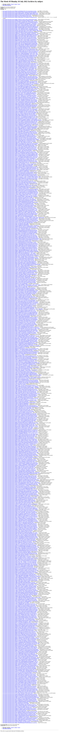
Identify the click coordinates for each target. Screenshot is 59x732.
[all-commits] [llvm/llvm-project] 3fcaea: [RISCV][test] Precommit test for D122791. (18, 215)
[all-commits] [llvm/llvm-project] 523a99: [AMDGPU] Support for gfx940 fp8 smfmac (18, 272)
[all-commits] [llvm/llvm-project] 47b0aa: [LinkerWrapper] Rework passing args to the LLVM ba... (21, 243)
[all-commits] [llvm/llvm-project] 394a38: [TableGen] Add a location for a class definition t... (20, 199)
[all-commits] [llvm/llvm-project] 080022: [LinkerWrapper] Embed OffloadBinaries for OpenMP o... (21, 34)
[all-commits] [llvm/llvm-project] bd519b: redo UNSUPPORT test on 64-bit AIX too (18, 567)
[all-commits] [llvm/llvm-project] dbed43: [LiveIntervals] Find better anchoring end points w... (20, 641)
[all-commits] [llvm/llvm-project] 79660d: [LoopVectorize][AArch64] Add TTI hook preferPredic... (21, 381)
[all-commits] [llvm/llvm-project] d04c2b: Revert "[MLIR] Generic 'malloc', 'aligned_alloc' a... (20, 614)
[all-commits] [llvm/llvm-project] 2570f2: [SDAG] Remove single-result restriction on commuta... (20, 126)
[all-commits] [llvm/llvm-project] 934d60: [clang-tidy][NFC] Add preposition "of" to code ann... (20, 451)
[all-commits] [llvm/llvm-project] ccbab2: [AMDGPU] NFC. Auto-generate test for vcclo (19, 603)
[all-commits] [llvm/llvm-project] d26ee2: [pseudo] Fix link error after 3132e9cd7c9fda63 (19, 619)
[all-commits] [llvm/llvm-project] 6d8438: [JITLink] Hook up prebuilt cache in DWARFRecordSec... (21, 348)
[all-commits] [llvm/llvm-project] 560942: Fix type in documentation (15, 283)
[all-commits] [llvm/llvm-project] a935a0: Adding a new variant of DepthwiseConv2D (18, 506)
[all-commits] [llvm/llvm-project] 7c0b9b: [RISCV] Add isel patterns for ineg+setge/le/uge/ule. (20, 389)
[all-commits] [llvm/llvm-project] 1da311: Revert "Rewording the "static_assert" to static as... (20, 96)
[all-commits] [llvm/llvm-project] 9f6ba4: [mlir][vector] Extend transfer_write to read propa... (20, 478)
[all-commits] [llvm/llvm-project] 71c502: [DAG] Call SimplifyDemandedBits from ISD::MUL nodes (21, 362)
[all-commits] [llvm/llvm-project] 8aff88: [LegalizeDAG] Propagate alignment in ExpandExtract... (20, 429)
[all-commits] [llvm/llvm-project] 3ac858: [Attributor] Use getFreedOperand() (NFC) (18, 203)
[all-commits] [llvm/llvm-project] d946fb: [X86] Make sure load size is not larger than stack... (20, 633)
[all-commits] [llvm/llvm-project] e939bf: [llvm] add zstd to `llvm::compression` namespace (19, 667)
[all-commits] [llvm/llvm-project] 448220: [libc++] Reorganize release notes (17, 228)
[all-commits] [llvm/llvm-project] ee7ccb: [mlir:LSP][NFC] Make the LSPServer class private (20, 682)
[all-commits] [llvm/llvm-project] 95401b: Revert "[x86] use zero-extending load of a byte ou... (20, 460)
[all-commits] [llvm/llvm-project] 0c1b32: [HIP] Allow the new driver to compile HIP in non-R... (20, 48)
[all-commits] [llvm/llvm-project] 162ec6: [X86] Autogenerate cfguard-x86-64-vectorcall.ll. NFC (20, 74)
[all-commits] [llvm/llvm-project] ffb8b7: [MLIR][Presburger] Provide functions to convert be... (20, 722)
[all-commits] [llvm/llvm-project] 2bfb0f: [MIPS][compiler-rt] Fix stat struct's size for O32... (19, 151)
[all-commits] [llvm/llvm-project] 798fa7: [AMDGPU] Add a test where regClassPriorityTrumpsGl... (21, 382)
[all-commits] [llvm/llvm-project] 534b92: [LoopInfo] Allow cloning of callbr (17, 275)
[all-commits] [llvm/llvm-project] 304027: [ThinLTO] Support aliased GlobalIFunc (18, 165)
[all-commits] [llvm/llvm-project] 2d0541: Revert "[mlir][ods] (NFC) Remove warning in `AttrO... (20, 153)
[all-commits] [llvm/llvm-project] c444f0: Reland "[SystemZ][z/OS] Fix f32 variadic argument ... (20, 583)
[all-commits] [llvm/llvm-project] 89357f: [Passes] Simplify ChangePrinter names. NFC (19, 424)
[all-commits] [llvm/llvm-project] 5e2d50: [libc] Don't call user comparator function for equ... (20, 306)
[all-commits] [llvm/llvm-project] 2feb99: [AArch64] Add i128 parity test (16, 162)
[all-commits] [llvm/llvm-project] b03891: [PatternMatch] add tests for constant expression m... (20, 524)
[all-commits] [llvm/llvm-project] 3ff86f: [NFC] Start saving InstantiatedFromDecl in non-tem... (20, 216)
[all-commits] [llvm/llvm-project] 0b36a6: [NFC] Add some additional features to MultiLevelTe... (20, 43)
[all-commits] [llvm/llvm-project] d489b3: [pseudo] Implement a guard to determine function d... (20, 624)
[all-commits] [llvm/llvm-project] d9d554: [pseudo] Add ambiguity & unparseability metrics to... (20, 635)
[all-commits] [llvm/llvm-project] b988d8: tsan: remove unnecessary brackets (17, 551)
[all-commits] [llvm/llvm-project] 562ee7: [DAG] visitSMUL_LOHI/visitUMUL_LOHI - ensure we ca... (22, 284)
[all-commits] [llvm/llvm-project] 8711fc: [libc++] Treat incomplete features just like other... (19, 420)
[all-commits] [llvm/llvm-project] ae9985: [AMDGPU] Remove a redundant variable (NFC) (19, 518)
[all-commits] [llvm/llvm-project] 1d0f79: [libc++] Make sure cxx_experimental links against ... (20, 95)
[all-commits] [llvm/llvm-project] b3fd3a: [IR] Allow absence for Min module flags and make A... (20, 533)
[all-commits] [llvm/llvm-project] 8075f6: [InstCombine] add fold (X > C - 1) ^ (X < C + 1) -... (20, 399)
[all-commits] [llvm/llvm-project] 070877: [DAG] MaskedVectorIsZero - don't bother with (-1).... (20, 28)
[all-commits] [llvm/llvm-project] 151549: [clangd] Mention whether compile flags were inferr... (20, 70)
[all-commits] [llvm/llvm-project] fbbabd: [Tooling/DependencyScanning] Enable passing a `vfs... (20, 715)
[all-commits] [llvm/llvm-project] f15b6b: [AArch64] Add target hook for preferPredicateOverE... (20, 688)
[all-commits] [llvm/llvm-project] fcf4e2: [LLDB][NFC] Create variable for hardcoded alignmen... (20, 717)
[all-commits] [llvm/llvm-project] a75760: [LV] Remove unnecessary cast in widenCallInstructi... (20, 504)
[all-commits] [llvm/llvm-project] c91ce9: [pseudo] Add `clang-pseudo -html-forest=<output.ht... (20, 594)
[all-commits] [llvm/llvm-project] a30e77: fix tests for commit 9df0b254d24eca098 (18, 488)
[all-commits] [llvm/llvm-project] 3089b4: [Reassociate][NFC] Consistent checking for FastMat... (20, 166)
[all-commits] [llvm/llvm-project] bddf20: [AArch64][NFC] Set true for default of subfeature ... (20, 569)
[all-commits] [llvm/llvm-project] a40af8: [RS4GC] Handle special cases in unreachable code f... (20, 492)
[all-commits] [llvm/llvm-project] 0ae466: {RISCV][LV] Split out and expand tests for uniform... (20, 42)
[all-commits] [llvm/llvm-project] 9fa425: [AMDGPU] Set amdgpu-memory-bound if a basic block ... (21, 479)
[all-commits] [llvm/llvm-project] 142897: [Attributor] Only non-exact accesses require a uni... (20, 68)
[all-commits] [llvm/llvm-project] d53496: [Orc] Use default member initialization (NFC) (19, 625)
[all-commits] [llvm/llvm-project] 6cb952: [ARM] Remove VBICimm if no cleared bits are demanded (21, 345)
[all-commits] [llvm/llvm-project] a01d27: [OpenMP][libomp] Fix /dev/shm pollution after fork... (20, 483)
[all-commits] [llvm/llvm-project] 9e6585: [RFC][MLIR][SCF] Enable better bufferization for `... (20, 477)
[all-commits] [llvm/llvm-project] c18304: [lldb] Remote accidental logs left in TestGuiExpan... (20, 577)
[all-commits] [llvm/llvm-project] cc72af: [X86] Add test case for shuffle (16, 602)
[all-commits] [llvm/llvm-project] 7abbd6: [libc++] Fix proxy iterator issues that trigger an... (19, 385)
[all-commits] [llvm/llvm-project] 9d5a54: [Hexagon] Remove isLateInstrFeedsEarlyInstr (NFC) (20, 473)
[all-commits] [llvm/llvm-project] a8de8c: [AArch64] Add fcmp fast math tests (17, 505)
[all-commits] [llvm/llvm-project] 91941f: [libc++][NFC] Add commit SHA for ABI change (19, 447)
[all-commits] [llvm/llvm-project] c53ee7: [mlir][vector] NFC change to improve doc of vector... (20, 585)
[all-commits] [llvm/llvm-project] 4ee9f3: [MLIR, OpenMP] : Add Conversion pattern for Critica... (21, 257)
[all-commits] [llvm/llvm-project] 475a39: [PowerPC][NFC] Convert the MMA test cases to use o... (21, 239)
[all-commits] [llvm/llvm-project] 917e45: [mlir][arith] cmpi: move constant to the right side (19, 446)
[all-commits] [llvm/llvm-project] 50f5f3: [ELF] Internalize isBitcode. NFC (16, 266)
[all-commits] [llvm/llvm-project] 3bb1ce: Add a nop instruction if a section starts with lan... (19, 207)
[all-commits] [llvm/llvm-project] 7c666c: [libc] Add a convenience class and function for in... (20, 391)
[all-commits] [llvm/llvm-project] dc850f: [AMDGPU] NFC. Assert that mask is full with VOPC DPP (21, 643)
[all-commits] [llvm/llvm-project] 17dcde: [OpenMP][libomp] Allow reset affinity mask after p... (20, 76)
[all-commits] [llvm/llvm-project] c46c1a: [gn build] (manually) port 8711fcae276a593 (18, 584)
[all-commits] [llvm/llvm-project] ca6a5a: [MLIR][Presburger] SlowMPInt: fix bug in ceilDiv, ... (20, 599)
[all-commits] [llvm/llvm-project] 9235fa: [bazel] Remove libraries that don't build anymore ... (20, 449)
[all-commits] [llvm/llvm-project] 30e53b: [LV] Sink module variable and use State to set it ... (20, 169)
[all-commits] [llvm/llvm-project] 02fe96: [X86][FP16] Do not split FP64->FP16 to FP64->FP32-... (21, 14)
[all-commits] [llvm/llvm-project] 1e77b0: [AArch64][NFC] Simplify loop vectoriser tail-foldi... (20, 101)
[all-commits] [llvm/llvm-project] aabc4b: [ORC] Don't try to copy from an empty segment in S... (20, 508)
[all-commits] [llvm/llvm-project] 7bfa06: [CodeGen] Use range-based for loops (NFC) (18, 388)
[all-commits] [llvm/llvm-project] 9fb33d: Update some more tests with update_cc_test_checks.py (20, 481)
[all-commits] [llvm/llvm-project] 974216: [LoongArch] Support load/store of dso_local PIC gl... (20, 462)
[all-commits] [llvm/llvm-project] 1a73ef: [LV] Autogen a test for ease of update (17, 85)
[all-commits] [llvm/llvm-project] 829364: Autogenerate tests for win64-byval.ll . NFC (18, 408)
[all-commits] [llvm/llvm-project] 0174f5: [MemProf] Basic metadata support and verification (20, 12)
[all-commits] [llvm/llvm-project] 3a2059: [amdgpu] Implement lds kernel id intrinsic (18, 201)
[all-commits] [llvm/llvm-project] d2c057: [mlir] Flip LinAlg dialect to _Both (17, 621)
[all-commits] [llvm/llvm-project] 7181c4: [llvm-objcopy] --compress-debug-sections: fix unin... (20, 361)
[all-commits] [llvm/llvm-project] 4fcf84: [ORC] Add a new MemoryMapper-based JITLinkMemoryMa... (22, 264)
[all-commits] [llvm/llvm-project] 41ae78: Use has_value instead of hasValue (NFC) (18, 222)
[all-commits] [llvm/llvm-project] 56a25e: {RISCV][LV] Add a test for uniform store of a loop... (20, 285)
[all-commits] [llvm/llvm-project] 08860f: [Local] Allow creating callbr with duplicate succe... (20, 36)
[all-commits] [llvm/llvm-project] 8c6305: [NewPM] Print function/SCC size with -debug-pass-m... (21, 433)
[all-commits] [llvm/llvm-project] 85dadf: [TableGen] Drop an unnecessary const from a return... (20, 416)
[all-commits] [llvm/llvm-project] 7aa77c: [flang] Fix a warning (14, 384)
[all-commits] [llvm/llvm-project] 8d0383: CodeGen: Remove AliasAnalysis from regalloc (19, 434)
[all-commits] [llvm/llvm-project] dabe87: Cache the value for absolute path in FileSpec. (19, 637)
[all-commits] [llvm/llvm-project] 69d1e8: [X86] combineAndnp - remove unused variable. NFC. (20, 339)
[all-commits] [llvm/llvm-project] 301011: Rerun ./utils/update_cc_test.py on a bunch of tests (19, 163)
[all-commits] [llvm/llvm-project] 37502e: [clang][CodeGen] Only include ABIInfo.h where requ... (21, 193)
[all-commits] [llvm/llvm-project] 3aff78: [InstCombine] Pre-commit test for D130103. (18, 204)
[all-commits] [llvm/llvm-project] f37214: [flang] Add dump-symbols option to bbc (18, 693)
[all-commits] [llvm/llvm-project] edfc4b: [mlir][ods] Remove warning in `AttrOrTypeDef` (19, 678)
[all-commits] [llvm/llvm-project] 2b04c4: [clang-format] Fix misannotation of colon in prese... (20, 147)
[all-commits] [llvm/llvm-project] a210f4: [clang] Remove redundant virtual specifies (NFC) (19, 486)
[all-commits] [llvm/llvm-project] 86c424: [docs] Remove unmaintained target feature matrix (19, 419)
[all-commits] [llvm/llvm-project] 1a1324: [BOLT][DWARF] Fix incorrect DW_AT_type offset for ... (21, 83)
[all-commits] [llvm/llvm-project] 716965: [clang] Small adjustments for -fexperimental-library (20, 359)
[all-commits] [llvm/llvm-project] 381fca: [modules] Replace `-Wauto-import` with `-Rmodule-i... (20, 196)
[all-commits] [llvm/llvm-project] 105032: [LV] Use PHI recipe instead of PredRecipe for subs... (20, 55)
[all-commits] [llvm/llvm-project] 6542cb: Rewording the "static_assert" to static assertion (19, 322)
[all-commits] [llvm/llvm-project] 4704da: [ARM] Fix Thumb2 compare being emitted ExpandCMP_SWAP (22, 238)
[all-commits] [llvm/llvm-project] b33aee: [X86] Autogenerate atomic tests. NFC (17, 531)
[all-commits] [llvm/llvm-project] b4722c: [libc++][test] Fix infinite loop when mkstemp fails (20, 534)
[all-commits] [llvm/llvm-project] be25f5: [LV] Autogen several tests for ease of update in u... (20, 571)
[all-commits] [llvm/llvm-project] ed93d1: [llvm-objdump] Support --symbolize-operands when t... (21, 676)
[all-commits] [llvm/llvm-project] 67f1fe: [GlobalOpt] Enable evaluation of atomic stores (19, 336)
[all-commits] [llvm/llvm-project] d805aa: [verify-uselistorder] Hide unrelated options (18, 630)
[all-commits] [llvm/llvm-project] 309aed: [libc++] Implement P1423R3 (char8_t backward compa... (21, 168)
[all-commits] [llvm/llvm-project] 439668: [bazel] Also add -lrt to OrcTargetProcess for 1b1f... (20, 226)
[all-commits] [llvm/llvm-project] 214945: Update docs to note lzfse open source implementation (20, 108)
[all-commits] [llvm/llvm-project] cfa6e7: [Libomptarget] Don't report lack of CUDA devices (19, 612)
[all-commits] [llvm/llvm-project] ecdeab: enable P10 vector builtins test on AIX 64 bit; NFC (19, 673)
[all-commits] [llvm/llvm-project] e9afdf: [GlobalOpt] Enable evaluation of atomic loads (19, 669)
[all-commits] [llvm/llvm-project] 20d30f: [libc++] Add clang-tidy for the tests (17, 107)
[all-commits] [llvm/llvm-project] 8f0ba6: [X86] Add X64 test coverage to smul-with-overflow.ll (20, 441)
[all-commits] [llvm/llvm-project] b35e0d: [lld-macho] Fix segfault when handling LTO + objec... (20, 532)
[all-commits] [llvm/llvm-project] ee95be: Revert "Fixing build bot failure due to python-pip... (20, 683)
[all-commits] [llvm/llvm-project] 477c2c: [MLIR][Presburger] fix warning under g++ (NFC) (20, 241)
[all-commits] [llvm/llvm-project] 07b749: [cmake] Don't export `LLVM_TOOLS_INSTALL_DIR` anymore (22, 30)
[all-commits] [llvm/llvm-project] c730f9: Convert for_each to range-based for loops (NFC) (19, 591)
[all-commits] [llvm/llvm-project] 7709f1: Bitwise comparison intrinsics (16, 379)
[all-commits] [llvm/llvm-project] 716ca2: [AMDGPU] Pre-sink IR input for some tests (18, 360)
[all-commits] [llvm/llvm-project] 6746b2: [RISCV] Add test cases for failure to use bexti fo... (20, 333)
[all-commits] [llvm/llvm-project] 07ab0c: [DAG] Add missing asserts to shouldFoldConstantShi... (20, 29)
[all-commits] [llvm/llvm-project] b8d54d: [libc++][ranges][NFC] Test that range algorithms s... (20, 547)
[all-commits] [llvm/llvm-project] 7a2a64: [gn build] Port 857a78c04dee (16, 383)
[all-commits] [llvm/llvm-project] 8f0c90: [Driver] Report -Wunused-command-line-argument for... (21, 442)
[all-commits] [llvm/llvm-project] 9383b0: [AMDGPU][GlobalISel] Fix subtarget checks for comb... (21, 452)
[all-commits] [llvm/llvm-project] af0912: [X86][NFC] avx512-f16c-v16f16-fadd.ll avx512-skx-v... (21, 521)
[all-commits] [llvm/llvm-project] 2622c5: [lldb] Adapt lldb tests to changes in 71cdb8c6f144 (19, 128)
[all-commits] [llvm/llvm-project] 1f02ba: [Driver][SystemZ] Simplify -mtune (17, 103)
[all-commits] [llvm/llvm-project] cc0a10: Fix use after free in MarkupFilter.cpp (17, 601)
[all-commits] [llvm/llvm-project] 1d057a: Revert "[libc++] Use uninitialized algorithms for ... (20, 93)
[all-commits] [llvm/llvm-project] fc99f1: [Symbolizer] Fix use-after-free (16, 716)
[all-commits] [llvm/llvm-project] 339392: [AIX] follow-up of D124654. (16, 179)
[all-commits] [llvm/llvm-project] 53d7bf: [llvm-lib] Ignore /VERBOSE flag (17, 277)
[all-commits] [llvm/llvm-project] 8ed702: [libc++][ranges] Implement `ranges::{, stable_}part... (20, 440)
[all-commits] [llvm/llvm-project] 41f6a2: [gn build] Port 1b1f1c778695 (16, 223)
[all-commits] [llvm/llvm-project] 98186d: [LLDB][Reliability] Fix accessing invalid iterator (19, 465)
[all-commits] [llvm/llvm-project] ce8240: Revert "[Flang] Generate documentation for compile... (20, 610)
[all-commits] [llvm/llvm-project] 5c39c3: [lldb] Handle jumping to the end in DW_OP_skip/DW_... (21, 301)
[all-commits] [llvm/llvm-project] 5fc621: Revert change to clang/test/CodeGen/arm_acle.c (19, 309)
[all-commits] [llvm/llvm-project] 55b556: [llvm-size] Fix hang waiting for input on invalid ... (20, 282)
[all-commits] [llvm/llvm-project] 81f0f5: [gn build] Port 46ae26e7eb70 (16, 404)
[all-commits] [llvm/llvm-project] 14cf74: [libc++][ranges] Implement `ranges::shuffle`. (19, 69)
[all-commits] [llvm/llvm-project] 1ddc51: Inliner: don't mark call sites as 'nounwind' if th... (19, 98)
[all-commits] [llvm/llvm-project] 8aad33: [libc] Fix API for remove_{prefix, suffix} (18, 427)
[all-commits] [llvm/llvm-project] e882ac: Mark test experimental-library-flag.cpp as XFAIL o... (20, 664)
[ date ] (19, 4)
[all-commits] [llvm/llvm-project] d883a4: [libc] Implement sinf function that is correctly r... (19, 632)
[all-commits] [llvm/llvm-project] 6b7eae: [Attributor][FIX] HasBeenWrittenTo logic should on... (20, 343)
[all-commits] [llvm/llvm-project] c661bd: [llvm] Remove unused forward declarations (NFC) (20, 587)
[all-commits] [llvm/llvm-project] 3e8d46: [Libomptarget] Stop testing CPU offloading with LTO (20, 213)
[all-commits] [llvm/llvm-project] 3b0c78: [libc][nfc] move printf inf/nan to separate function (20, 205)
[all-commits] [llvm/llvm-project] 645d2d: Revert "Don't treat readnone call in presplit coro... (20, 321)
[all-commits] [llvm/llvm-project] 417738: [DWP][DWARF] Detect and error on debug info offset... (21, 220)
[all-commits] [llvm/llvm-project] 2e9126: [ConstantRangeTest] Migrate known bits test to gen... (20, 157)
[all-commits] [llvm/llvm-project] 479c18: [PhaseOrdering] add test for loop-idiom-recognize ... (20, 242)
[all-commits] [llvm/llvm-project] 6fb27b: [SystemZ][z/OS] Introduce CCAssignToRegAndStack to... (21, 351)
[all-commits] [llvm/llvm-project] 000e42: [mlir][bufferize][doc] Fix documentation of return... (20, 11)
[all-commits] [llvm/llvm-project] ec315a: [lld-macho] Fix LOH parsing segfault (17, 672)
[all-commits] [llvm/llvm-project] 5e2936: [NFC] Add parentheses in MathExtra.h (17, 305)
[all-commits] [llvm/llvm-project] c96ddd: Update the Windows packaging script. (17, 596)
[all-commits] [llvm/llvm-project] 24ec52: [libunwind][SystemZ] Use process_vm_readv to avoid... (21, 124)
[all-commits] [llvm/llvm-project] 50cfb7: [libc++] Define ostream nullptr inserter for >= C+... (20, 265)
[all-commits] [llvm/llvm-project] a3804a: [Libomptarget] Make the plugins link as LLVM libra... (20, 490)
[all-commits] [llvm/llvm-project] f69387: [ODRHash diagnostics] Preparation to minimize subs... (20, 701)
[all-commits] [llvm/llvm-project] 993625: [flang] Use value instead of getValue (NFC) (18, 467)
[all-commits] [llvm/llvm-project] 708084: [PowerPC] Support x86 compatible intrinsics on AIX (20, 356)
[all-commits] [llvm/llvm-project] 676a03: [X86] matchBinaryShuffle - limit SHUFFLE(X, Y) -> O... (21, 335)
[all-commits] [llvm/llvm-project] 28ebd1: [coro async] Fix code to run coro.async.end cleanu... (20, 138)
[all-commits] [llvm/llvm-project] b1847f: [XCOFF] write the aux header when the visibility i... (20, 528)
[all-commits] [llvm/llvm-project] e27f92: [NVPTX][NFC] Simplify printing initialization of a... (20, 654)
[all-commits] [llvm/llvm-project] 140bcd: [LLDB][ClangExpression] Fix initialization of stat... (20, 67)
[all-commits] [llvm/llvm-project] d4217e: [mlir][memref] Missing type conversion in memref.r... (20, 623)
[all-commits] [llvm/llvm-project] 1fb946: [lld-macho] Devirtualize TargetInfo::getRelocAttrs (20, 106)
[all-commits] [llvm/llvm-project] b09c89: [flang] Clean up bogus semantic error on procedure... (20, 525)
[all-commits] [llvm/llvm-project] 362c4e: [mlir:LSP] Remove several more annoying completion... (21, 189)
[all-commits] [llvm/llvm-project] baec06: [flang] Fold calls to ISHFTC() (16, 554)
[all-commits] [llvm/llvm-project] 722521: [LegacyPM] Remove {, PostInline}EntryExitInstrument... (21, 366)
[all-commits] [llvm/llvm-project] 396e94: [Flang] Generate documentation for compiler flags (20, 200)
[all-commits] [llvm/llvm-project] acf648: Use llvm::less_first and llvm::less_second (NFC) (19, 513)
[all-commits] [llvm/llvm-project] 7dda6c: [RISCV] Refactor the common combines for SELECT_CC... (21, 393)
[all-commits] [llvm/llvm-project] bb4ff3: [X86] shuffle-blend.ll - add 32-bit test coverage (19, 555)
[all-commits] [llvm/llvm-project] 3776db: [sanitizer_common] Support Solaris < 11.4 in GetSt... (20, 194)
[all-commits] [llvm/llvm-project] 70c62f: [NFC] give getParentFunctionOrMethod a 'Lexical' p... (20, 358)
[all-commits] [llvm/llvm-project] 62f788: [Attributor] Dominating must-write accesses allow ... (20, 318)
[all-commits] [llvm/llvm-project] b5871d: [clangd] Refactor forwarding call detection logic (19, 538)
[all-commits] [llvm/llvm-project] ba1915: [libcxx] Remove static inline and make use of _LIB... (20, 553)
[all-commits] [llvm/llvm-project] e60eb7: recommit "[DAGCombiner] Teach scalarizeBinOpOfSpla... (21, 658)
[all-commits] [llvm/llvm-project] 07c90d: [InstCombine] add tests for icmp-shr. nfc (18, 31)
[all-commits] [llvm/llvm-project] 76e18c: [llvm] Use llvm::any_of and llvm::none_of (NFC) (19, 378)
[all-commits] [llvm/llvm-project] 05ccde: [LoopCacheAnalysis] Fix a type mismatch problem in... (20, 22)
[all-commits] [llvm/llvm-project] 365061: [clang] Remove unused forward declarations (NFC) (20, 190)
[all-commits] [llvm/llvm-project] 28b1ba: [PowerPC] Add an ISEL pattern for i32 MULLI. (19, 135)
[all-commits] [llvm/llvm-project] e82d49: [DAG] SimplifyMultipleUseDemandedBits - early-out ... (21, 661)
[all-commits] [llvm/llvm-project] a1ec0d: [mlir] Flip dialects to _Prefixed (16, 485)
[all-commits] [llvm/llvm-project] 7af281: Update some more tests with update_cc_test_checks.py (20, 386)
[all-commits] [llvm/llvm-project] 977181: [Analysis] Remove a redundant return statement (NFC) (20, 463)
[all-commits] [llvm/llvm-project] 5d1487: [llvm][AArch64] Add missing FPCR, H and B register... (21, 302)
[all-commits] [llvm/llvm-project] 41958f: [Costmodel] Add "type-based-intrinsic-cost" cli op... (20, 221)
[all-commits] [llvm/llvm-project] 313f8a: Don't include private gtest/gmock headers (18, 172)
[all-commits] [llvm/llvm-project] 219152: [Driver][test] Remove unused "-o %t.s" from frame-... (20, 109)
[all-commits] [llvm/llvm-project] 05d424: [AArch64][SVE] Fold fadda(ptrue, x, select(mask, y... (20, 23)
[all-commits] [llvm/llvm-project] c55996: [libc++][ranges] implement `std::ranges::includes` (20, 586)
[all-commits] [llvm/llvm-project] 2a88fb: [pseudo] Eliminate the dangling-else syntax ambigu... (20, 144)
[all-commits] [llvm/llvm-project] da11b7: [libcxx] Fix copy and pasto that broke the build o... (20, 636)
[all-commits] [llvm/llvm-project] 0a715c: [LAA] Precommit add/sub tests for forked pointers (20, 41)
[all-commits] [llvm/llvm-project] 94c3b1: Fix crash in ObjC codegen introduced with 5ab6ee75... (20, 457)
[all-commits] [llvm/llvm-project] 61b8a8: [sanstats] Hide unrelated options (16, 316)
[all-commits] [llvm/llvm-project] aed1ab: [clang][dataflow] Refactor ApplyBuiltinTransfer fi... (20, 519)
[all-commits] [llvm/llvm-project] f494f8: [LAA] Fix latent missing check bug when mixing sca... (20, 696)
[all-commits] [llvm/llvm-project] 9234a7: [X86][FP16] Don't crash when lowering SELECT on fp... (21, 448)
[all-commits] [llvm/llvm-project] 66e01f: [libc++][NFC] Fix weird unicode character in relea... (20, 329)
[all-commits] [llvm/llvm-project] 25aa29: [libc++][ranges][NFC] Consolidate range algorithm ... (20, 127)
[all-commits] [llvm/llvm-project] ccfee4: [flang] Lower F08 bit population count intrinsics (19, 605)
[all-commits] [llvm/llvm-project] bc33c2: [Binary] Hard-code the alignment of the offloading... (20, 559)
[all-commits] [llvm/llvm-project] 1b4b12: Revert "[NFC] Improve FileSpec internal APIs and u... (20, 89)
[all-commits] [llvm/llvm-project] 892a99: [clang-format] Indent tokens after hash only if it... (19, 423)
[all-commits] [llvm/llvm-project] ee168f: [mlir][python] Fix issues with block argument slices (20, 679)
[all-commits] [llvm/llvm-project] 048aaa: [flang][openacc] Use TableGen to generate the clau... (20, 17)
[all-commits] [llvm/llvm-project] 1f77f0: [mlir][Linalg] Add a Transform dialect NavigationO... (20, 105)
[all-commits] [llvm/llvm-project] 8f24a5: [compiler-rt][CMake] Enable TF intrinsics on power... (20, 443)
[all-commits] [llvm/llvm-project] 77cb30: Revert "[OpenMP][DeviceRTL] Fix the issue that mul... (21, 380)
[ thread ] (12, 4)
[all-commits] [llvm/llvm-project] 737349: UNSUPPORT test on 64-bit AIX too (17, 370)
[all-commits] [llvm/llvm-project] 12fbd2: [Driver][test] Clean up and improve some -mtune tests (20, 63)
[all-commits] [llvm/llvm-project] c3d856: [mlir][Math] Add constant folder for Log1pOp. (19, 582)
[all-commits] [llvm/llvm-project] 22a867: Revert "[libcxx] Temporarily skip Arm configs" (19, 113)
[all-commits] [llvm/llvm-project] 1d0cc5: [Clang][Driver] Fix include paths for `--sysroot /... (20, 94)
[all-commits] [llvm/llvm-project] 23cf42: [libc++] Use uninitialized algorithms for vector (19, 116)
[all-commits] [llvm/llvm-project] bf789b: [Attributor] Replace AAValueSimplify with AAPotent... (20, 572)
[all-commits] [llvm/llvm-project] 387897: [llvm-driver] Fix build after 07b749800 (18, 197)
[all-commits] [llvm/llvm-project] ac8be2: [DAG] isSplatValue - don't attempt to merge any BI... (20, 512)
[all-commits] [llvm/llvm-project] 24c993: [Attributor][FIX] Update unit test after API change (20, 123)
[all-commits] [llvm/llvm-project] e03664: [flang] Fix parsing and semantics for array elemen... (20, 648)
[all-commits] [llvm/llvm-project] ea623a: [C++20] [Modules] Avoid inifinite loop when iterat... (20, 671)
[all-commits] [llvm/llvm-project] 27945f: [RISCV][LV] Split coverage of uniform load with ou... (20, 132)
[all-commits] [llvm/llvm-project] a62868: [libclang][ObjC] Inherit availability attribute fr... (19, 499)
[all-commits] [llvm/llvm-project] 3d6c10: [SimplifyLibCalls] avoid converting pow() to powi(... (20, 210)
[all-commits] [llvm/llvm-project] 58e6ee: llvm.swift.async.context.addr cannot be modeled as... (20, 291)
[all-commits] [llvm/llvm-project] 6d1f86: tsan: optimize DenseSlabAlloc (16, 346)
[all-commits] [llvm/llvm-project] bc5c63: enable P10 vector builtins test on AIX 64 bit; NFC (20, 562)
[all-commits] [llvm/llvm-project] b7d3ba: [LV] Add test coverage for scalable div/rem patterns (20, 544)
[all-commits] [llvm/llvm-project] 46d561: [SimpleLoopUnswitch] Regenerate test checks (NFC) (20, 236)
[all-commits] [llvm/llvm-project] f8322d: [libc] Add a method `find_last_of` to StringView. (19, 706)
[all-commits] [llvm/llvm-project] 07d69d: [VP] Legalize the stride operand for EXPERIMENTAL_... (21, 32)
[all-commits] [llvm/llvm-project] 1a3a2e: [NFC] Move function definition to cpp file (18, 84)
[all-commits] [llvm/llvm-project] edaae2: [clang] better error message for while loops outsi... (20, 677)
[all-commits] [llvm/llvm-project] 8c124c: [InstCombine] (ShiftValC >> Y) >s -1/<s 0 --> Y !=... (20, 432)
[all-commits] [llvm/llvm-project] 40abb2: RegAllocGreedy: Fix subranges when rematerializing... (20, 218)
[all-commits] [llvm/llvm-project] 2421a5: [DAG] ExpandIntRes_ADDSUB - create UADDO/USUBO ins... (22, 119)
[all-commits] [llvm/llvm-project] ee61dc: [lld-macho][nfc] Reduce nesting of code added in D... (20, 680)
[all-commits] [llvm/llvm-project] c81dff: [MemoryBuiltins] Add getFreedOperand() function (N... (20, 592)
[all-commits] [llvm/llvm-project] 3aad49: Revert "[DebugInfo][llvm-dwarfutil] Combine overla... (20, 202)
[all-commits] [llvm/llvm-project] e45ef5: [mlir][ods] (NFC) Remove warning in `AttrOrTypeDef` (20, 655)
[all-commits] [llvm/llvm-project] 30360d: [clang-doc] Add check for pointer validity (18, 164)
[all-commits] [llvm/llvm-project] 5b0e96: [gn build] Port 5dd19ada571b (16, 298)
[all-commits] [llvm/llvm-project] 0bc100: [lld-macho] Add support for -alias (17, 47)
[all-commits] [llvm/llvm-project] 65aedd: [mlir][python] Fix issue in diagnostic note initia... (19, 323)
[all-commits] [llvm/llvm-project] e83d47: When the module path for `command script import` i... (20, 663)
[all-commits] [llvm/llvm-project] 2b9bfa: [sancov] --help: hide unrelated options (17, 150)
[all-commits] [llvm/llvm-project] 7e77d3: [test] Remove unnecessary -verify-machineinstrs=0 (20, 394)
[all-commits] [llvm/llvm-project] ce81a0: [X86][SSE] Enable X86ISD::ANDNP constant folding (20, 609)
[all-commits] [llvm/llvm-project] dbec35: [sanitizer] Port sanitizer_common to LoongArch (19, 640)
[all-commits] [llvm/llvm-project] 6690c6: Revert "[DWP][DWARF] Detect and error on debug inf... (21, 327)
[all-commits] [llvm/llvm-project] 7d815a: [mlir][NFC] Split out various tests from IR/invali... (20, 392)
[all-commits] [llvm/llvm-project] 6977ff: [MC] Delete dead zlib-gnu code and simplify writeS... (20, 337)
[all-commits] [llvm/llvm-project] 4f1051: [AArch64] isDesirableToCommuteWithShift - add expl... (21, 258)
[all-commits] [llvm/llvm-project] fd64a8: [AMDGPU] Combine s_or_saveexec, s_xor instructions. (21, 720)
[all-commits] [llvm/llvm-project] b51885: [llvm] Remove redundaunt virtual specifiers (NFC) (20, 535)
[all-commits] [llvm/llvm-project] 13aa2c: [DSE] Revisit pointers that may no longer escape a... (20, 66)
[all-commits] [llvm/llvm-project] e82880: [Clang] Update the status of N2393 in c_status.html (20, 660)
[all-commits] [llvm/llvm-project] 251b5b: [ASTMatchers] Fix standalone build (17, 125)
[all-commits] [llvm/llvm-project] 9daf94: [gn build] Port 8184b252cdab (16, 474)
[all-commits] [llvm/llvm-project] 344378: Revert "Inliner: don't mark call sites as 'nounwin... (20, 181)
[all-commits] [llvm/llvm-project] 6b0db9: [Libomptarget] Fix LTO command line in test (19, 342)
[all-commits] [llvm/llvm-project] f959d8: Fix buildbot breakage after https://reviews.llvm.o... (20, 709)
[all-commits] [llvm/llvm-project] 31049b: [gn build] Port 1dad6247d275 (16, 170)
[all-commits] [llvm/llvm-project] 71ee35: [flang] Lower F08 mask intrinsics (17, 365)
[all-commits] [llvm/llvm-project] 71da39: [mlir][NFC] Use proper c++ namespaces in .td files (20, 364)
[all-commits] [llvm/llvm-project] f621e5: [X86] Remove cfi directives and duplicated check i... (20, 700)
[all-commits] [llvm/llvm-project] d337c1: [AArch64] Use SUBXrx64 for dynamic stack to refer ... (21, 622)
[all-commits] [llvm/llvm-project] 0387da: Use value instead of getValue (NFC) (17, 15)
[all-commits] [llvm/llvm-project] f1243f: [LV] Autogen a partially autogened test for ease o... (20, 687)
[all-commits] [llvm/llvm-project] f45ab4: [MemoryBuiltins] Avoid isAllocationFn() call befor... (20, 694)
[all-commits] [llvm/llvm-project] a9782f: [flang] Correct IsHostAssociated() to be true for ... (19, 507)
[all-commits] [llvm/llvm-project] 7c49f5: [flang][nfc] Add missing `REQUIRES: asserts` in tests (20, 390)
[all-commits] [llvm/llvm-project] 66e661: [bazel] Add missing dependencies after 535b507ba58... (20, 330)
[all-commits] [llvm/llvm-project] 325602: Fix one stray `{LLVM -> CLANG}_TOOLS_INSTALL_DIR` (22, 176)
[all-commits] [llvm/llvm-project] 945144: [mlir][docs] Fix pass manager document (18, 456)
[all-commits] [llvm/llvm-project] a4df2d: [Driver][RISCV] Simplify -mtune (17, 495)
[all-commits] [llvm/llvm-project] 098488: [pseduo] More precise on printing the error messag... (20, 38)
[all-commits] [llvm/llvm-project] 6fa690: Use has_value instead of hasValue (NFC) (18, 350)
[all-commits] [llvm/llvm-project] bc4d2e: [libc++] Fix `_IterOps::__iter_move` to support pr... (20, 561)
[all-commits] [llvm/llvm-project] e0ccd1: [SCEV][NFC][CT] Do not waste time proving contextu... (21, 649)
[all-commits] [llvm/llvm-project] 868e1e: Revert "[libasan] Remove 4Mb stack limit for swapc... (20, 418)
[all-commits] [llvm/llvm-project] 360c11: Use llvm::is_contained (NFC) (16, 188)
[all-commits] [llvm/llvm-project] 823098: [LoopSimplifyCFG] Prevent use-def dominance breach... (21, 406)
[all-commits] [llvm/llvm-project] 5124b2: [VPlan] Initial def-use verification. (17, 269)
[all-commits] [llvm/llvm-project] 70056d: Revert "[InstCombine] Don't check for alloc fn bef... (20, 353)
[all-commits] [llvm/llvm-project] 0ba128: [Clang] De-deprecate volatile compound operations (20, 45)
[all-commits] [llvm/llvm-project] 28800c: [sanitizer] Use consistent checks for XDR (18, 134)
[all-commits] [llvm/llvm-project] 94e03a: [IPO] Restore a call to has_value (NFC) (18, 458)
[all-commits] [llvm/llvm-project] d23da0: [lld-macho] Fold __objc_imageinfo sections (18, 618)
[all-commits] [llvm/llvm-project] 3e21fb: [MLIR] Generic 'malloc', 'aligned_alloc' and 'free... (20, 212)
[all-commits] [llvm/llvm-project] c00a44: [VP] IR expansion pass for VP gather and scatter (19, 574)
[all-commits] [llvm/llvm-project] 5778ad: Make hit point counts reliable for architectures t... (19, 288)
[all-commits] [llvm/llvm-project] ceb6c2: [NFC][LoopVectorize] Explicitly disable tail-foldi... (20, 611)
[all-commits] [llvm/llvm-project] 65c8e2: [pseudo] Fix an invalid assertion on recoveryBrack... (20, 324)
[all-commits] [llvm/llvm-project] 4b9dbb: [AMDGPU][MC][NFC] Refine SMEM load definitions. (21, 251)
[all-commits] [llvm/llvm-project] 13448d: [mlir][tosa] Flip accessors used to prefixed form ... (20, 64)
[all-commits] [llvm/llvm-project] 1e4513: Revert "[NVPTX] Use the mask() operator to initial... (20, 100)
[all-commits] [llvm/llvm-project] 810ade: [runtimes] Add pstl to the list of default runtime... (19, 402)
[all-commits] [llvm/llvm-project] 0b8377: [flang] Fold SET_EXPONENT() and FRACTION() (20, 44)
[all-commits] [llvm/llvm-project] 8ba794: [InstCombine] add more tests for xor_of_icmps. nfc (20, 430)
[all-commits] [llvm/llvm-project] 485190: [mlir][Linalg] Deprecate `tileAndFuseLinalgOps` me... (20, 245)
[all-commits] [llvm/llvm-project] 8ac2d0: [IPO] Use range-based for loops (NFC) (18, 428)
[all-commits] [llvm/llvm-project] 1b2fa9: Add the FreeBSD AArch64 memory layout (18, 88)
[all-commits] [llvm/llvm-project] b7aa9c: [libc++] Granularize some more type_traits (18, 543)
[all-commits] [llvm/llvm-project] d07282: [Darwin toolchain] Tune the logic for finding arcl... (20, 615)
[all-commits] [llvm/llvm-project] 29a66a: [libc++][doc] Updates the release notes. (18, 142)
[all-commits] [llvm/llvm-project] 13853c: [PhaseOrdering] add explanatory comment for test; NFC (21, 65)
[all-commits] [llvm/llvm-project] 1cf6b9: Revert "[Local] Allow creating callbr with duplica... (20, 92)
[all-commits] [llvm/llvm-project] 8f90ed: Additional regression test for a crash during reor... (19, 444)
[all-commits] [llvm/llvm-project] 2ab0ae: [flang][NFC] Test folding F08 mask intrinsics (19, 145)
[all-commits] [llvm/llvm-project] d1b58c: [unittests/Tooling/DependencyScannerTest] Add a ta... (20, 617)
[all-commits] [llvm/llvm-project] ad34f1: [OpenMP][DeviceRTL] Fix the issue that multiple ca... (20, 514)
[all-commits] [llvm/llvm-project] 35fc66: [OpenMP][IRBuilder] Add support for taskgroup (19, 187)
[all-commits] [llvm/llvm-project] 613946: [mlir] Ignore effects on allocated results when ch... (20, 315)
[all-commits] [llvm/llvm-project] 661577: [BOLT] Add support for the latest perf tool (18, 326)
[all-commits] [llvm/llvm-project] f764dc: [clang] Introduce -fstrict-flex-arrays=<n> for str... (19, 704)
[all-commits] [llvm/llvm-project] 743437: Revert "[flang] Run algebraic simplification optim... (20, 372)
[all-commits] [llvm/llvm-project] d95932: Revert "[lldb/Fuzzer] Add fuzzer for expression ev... (20, 634)
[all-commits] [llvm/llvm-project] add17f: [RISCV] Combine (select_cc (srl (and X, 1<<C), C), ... (20, 517)
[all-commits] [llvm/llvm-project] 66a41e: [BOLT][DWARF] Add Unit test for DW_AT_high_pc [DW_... (22, 328)
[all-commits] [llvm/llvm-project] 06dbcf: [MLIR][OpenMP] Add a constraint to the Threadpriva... (20, 27)
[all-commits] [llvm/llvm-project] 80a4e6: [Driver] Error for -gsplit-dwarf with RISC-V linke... (20, 400)
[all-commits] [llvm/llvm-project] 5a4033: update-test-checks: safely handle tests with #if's (19, 293)
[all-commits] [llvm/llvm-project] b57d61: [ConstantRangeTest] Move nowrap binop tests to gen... (20, 537)
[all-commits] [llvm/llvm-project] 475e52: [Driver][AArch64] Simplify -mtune (17, 240)
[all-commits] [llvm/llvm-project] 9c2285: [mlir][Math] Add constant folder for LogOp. (19, 471)
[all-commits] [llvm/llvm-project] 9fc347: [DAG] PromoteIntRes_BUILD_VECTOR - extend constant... (22, 482)
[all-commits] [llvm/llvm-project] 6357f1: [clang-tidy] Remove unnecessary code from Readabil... (20, 319)
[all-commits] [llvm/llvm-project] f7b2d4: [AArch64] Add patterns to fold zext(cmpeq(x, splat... (20, 705)
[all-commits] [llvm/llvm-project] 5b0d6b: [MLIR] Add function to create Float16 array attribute (20, 297)
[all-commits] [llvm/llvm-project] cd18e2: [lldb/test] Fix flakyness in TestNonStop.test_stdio (19, 606)
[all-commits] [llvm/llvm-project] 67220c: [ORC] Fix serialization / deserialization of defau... (20, 332)
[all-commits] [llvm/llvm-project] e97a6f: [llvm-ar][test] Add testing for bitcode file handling (20, 668)
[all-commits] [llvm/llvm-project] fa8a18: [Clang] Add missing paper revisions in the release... (20, 714)
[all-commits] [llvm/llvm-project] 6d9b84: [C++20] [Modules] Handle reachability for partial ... (20, 349)
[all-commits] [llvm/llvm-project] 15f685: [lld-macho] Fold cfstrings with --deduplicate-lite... (20, 73)
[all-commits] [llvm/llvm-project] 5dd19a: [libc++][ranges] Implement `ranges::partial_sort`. (19, 304)
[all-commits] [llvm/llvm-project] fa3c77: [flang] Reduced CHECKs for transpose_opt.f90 (19, 713)
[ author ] (16, 4)
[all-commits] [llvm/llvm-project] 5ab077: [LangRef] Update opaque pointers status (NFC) (19, 296)
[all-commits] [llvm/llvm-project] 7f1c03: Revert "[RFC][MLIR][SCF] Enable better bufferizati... (20, 395)
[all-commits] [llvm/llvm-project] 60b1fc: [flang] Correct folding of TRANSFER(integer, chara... (20, 314)
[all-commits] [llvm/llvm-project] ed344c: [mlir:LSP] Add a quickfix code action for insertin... (20, 675)
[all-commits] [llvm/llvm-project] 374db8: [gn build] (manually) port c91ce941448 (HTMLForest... (21, 192)
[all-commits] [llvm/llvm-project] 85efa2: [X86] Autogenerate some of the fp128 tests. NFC (19, 417)
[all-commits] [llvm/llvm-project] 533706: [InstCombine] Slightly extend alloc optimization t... (20, 274)
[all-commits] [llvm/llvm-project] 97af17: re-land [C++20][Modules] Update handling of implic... (20, 464)
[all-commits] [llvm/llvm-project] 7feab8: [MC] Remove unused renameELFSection (18, 397)
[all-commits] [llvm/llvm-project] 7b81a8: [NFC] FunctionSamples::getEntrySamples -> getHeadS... (21, 387)
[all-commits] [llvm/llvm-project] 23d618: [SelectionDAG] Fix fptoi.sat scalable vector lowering (20, 117)
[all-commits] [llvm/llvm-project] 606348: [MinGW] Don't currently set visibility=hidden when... (20, 313)
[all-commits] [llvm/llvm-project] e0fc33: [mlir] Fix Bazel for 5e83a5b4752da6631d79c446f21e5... (21, 651)
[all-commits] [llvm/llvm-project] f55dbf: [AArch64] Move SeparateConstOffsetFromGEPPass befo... (21, 697)
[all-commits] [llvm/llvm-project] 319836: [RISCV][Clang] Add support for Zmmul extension (20, 174)
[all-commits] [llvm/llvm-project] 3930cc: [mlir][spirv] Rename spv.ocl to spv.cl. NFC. (18, 198)
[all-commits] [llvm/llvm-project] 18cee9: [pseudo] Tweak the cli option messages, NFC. (19, 79)
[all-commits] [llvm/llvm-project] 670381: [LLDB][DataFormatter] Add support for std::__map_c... (21, 331)
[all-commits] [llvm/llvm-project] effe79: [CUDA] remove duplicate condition (17, 684)
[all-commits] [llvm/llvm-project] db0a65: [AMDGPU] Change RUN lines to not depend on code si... (21, 638)
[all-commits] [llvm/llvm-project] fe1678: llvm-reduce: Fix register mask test (17, 721)
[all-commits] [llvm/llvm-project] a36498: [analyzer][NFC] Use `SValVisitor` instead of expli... (20, 489)
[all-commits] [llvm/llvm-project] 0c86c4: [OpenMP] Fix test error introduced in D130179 (19, 49)
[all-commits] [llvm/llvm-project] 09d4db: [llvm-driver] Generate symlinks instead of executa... (20, 40)
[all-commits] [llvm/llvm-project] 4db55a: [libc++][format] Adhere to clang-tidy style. (18, 256)
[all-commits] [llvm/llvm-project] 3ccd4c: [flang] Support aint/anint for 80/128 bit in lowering (20, 208)
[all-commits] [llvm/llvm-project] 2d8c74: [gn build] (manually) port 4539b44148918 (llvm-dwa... (20, 155)
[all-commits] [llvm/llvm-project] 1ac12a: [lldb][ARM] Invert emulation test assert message (19, 86)
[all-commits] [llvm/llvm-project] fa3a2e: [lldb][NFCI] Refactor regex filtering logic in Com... (20, 712)
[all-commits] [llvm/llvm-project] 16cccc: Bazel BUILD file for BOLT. (16, 75)
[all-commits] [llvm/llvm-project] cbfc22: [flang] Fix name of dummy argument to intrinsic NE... (20, 600)
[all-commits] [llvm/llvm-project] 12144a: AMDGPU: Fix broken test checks (17, 62)
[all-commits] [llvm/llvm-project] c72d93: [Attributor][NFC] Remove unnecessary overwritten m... (21, 590)
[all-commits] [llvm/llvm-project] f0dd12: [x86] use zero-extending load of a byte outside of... (20, 686)
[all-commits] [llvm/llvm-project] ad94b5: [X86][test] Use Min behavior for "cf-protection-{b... (20, 515)
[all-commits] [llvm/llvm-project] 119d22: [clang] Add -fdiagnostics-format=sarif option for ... (20, 61)
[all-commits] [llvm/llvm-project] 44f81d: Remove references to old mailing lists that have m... (20, 229)
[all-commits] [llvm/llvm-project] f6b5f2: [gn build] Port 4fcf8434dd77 (16, 702)
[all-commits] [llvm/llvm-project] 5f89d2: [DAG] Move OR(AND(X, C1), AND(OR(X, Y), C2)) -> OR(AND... (23, 308)
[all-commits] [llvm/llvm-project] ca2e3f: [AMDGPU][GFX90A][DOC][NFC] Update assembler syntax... (22, 597)
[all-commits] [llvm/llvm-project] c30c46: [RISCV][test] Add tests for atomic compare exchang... (20, 580)
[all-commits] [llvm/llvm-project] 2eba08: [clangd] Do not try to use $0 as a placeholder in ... (20, 158)
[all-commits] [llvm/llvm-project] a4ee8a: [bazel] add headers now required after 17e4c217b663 (20, 496)
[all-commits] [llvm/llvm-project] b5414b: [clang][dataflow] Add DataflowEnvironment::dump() (20, 536)
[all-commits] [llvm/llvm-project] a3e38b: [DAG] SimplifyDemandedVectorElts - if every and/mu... (21, 491)
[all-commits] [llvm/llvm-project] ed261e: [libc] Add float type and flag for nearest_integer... (19, 674)
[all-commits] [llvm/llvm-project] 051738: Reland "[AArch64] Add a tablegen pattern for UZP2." (20, 21)
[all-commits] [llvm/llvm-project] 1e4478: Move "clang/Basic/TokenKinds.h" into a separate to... (20, 99)
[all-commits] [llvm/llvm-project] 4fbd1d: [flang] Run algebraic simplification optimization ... (20, 263)
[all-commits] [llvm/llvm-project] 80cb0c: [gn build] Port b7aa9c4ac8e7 (16, 401)
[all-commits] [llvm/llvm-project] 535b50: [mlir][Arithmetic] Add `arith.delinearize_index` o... (20, 276)
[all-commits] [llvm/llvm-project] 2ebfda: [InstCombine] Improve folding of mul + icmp (19, 159)
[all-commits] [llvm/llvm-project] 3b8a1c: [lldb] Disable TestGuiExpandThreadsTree (18, 206)
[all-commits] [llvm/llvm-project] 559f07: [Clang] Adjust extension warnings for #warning (19, 281)
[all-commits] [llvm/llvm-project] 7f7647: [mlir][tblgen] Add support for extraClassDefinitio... (20, 396)
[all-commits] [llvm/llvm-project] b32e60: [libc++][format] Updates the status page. (18, 530)
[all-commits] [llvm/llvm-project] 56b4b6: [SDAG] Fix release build (15, 286)
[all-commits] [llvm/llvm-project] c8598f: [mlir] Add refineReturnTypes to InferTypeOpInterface (20, 593)
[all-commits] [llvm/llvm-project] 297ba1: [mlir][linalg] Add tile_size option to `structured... (19, 141)
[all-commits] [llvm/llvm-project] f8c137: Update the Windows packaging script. (17, 707)
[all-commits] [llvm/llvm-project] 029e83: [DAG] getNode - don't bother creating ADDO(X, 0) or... (21, 13)
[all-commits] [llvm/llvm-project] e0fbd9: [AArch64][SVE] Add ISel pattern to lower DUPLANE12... (21, 650)
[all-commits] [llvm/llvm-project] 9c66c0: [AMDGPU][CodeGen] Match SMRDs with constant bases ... (22, 472)
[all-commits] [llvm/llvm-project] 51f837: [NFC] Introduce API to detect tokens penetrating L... (20, 270)
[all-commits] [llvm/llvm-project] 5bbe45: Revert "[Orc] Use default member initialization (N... (20, 299)
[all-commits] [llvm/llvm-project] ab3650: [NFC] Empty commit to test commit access (18, 510)
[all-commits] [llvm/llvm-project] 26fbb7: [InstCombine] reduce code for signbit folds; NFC (19, 131)
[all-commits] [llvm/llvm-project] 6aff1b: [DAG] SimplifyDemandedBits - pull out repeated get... (20, 341)
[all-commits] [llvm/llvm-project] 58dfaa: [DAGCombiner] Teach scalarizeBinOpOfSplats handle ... (21, 290)
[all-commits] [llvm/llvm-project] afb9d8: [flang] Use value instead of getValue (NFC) (18, 522)
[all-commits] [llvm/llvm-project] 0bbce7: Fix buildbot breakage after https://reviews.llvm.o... (20, 46)
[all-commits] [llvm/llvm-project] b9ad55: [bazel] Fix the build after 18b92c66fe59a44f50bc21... (20, 552)
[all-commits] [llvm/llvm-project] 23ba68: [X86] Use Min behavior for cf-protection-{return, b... (20, 115)
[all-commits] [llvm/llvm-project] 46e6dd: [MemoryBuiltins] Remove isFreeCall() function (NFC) (20, 237)
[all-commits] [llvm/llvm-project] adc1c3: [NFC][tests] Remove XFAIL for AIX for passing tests (20, 516)
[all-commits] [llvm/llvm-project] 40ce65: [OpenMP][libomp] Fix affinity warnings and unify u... (20, 219)
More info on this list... (7, 5)
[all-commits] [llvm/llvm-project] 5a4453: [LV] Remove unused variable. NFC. (17, 294)
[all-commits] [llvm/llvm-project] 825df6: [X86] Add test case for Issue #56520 (17, 407)
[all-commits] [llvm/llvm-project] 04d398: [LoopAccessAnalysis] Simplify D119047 (18, 20)
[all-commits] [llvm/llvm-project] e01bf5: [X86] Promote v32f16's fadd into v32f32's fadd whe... (20, 647)
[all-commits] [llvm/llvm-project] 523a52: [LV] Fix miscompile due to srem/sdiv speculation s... (20, 271)
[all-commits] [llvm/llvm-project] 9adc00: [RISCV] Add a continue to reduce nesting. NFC (19, 468)
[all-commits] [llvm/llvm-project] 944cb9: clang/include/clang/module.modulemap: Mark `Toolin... (21, 455)
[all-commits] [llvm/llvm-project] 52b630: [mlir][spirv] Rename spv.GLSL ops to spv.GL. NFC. (20, 273)
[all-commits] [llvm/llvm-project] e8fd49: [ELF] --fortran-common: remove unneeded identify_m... (21, 665)
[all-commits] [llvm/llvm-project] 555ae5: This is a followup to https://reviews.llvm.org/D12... (20, 280)
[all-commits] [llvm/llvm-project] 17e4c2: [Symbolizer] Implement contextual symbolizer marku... (21, 77)
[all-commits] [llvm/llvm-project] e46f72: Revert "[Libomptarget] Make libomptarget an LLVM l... (21, 656)
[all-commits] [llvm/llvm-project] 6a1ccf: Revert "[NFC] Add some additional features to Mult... (20, 340)
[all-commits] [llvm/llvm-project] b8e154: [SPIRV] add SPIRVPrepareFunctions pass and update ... (21, 548)
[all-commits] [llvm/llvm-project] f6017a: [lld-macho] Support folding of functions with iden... (20, 699)
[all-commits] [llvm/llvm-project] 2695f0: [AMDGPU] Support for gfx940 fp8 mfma (18, 129)
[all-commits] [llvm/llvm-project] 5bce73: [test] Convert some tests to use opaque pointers (19, 300)
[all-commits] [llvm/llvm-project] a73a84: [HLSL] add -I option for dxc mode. (17, 503)
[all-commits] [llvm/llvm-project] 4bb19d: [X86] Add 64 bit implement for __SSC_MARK (19, 253)
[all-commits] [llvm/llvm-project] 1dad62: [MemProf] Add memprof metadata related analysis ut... (20, 97)
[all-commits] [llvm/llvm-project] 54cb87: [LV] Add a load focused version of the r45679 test (20, 278)
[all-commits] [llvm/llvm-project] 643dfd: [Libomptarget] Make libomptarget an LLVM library (20, 320)
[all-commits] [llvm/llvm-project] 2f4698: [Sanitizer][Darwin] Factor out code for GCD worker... (20, 161)
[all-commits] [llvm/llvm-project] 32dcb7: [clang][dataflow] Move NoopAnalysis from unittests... (20, 177)
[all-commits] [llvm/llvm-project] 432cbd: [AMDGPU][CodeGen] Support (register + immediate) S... (21, 225)
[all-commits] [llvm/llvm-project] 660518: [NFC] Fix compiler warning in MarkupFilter (19, 325)
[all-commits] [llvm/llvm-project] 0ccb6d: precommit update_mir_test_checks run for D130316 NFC (21, 50)
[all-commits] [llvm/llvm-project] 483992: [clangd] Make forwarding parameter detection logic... (20, 244)
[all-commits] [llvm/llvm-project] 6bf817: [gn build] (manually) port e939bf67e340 (18, 344)
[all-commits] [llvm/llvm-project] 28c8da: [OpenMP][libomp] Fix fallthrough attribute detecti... (20, 136)
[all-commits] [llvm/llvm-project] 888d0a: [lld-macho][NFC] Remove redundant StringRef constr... (21, 422)
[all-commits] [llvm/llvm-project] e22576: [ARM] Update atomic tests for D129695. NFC (19, 653)
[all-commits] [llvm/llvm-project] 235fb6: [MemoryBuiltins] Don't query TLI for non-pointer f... (20, 114)
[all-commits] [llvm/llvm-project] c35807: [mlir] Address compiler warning (16, 581)
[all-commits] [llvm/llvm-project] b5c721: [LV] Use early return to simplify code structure (19, 539)
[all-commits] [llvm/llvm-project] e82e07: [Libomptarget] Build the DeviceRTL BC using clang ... (20, 662)
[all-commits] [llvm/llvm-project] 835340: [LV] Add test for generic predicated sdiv (18, 410)
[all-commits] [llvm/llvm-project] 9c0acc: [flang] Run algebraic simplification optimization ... (20, 470)
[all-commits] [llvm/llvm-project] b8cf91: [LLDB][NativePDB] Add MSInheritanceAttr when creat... (21, 546)
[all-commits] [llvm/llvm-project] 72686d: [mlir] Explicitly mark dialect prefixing (17, 367)
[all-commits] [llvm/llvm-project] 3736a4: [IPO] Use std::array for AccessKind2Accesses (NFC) (20, 191)
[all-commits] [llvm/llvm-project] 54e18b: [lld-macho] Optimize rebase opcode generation (19, 279)
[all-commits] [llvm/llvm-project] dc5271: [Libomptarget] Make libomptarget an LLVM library (20, 642)
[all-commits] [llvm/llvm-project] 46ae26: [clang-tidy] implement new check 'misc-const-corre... (20, 235)
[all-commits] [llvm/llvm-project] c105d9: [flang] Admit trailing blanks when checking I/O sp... (20, 575)
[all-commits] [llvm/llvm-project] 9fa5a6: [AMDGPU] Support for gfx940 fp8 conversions (19, 480)
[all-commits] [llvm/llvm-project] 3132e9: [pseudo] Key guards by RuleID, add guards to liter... (20, 171)
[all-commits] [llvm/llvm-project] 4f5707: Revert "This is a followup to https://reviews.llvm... (20, 261)
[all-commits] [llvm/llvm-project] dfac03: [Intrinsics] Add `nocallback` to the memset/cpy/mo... (20, 646)
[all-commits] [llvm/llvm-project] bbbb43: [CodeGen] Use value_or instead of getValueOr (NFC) (20, 557)
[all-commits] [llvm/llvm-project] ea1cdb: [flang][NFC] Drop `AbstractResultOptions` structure (20, 670)
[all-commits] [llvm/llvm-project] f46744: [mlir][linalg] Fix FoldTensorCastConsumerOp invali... (20, 695)
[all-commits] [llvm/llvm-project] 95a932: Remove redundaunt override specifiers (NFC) (19, 461)
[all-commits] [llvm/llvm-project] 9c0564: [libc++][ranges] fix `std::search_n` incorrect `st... (19, 469)
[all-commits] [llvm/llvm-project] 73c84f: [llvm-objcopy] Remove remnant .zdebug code (19, 371)
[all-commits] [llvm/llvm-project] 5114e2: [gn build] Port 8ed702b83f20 (16, 268)
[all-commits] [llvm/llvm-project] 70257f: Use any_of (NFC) (14, 354)
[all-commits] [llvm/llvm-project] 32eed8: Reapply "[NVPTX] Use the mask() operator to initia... (20, 178)
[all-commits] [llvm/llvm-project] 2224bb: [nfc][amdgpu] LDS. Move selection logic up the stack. (20, 111)
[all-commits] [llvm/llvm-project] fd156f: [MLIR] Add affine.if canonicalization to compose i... (20, 718)
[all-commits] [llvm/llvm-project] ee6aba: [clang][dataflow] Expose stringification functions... (20, 681)
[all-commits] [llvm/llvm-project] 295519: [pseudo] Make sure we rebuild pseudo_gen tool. (19, 140)
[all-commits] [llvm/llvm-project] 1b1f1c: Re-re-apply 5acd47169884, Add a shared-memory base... (21, 87)
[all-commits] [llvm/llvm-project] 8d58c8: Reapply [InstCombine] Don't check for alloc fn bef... (20, 435)
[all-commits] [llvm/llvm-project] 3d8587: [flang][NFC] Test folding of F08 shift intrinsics (19, 211)
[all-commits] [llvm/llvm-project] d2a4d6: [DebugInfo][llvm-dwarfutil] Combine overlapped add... (21, 620)
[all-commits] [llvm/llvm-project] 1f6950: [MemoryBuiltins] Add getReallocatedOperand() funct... (20, 104)
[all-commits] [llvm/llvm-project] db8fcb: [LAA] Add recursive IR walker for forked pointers (20, 639)
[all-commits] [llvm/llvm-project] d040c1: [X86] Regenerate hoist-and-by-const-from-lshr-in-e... (20, 613)
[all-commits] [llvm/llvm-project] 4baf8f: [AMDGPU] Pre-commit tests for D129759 (18, 252)
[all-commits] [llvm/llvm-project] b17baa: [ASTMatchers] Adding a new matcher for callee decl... (20, 527)
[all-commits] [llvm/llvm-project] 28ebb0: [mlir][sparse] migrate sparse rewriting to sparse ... (20, 137)
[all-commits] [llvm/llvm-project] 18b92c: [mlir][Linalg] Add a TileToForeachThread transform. (20, 78)
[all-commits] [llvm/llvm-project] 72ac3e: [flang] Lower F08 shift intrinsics (16, 368)
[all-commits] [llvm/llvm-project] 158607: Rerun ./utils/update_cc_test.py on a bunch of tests (20, 71)
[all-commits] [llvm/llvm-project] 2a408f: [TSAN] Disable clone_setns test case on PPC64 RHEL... (21, 143)
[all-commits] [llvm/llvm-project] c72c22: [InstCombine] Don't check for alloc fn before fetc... (20, 589)
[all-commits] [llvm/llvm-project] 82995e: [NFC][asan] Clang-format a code (17, 409)
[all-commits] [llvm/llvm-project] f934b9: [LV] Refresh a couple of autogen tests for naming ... (20, 708)
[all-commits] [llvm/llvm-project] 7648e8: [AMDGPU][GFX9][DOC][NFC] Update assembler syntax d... (22, 377)
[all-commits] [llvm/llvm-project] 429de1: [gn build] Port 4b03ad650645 (16, 224)
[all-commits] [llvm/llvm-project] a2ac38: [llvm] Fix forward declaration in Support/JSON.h (19, 487)
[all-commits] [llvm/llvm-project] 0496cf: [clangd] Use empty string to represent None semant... (20, 19)
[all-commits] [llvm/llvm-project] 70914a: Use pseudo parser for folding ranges (17, 357)
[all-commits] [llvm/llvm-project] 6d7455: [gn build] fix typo (14, 347)
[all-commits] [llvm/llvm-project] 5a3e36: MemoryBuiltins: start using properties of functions (20, 292)
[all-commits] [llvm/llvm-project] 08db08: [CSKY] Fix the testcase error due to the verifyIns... (20, 37)
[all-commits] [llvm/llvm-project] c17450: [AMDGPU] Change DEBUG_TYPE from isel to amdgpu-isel (22, 576)
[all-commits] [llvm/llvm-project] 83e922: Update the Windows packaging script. (17, 412)
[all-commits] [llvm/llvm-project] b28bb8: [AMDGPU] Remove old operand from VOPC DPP (20, 529)
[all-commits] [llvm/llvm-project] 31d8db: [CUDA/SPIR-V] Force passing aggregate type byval (20, 175)
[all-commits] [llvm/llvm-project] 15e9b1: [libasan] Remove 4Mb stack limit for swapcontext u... (20, 72)
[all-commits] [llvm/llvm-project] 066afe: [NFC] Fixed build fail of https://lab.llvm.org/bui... (19, 25)
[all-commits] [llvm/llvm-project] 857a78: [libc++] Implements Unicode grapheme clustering (20, 414)
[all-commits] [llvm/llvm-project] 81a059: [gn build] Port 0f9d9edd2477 (16, 403)
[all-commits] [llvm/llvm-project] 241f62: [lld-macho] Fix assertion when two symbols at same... (20, 118)
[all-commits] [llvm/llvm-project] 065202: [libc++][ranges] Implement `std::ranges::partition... (20, 24)
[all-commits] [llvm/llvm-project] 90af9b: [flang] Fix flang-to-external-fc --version (18, 445)
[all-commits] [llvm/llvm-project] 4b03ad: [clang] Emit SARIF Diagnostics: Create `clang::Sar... (20, 250)
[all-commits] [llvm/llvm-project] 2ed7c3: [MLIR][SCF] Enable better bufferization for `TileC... (20, 160)
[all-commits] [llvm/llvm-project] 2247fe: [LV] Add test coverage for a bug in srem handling (19, 112)
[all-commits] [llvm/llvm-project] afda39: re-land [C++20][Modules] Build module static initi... (20, 523)
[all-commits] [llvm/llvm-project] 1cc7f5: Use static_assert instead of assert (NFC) (18, 91)
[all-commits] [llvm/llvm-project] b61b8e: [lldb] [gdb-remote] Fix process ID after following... (20, 540)
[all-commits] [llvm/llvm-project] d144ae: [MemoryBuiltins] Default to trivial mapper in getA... (20, 616)
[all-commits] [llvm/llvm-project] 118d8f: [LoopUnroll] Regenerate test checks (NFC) (18, 60)
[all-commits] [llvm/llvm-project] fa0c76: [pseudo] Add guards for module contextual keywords (20, 711)
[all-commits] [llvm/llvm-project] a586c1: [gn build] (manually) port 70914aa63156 (18, 498)
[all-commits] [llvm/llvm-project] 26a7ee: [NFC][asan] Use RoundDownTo (16, 130)
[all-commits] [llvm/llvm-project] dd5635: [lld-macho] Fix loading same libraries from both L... (20, 644)
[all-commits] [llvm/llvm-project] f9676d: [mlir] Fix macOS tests (14, 710)
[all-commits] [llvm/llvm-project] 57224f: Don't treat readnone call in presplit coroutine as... (19, 287)
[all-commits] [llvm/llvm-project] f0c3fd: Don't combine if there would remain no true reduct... (20, 685)
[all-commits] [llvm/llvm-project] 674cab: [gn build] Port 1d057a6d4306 (16, 334)
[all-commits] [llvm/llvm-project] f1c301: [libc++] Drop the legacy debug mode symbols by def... (20, 689)
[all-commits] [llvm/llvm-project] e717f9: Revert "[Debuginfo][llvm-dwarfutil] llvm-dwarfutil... (20, 659)
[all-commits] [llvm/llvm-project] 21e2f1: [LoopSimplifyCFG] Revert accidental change (19, 110)
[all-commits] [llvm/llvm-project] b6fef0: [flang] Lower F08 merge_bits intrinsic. (17, 541)
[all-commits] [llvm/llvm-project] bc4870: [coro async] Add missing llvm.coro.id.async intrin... (20, 560)
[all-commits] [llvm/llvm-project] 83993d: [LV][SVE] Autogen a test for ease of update (18, 411)
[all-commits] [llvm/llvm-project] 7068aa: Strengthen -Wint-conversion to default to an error (19, 355)
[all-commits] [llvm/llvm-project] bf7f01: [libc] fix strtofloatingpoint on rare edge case (18, 573)
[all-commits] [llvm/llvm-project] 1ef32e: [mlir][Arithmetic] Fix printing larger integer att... (19, 102)
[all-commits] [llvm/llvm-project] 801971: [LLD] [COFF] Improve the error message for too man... (21, 398)
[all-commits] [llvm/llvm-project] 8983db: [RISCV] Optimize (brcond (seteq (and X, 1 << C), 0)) (20, 426)
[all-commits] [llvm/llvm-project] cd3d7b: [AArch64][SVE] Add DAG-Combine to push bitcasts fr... (21, 607)
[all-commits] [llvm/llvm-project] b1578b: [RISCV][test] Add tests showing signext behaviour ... (20, 526)
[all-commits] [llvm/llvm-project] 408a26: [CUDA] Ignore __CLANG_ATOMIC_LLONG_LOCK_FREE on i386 (23, 217)
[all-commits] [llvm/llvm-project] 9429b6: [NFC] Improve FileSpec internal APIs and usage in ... (20, 454)
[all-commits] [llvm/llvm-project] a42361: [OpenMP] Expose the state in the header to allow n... (20, 493)
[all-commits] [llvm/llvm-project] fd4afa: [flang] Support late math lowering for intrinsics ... (19, 719)
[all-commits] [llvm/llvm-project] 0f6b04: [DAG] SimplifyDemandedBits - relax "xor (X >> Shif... (21, 53)
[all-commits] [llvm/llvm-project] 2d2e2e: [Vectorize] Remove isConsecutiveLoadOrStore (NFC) (20, 154)
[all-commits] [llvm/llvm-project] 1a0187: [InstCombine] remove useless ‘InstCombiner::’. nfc (20, 82)
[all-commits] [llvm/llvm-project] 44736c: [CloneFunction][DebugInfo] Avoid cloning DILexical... (21, 227)
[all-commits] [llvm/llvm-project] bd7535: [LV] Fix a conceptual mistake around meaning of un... (20, 568)
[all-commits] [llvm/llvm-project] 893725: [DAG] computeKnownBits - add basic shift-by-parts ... (20, 425)
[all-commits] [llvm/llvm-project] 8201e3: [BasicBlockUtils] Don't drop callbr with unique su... (20, 405)
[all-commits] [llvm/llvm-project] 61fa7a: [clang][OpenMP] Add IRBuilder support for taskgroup (20, 317)
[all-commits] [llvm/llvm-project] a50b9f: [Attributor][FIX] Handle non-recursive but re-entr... (20, 497)
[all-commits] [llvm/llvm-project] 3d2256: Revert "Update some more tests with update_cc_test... (20, 209)
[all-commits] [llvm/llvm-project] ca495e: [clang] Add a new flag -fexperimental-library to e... (20, 598)
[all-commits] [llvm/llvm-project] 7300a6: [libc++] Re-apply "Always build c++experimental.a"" (20, 369)
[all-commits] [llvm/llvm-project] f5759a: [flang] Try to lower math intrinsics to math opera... (20, 698)
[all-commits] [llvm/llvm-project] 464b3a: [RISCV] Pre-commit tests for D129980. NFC (19, 233)
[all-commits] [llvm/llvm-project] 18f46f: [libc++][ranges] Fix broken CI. (16, 80)
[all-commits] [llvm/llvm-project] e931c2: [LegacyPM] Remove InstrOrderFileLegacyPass (19, 666)
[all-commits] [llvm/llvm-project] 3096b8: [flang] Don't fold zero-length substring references (19, 167)
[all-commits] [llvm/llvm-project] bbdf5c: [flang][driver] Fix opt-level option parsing (18, 558)
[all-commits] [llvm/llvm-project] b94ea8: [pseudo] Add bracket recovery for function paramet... (20, 549)
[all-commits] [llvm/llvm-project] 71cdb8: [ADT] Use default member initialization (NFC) (19, 363)
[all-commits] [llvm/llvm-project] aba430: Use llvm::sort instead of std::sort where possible (19, 511)
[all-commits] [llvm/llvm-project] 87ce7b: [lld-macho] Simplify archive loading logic (18, 421)
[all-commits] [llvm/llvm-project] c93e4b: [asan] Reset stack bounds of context (17, 595)
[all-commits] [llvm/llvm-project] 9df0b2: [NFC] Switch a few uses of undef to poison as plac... (20, 475)
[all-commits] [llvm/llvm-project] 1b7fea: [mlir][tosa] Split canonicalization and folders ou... (19, 90)
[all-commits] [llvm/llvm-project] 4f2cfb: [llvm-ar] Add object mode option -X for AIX (18, 260)
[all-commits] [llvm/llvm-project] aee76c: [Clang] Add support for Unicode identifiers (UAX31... (20, 520)
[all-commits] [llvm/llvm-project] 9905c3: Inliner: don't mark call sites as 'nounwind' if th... (19, 466)
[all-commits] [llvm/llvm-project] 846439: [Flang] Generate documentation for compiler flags (20, 413)
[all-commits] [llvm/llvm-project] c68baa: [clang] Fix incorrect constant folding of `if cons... (19, 588)
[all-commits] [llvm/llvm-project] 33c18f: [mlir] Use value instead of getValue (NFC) (18, 180)
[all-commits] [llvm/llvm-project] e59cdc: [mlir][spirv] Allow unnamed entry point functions (19, 657)
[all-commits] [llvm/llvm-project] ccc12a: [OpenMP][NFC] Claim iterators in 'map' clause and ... (20, 604)
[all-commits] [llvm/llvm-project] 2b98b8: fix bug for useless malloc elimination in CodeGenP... (20, 149)
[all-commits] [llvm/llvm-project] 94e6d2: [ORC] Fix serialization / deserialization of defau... (20, 459)
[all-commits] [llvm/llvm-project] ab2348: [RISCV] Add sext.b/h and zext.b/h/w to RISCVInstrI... (20, 509)
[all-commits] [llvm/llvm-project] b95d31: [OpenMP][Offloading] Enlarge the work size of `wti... (20, 550)
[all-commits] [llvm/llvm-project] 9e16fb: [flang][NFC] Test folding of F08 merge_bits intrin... (20, 476)
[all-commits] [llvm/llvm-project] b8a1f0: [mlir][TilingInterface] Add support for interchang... (20, 545)
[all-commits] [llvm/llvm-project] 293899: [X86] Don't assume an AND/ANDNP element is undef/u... (21, 139)
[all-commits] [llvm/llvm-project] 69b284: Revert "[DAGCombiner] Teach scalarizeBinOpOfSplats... (21, 338)
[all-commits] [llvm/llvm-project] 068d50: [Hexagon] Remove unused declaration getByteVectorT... (21, 26)
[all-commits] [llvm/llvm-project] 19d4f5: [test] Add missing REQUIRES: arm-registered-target (20, 81)
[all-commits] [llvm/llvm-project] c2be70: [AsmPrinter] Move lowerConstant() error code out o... (20, 579)
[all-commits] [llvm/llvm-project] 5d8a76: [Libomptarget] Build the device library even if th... (20, 303)
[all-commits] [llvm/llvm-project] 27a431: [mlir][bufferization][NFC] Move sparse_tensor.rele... (20, 133)
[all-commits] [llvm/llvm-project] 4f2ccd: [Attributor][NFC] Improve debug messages (18, 259)
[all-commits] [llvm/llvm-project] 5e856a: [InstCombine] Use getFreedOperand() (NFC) (19, 307)
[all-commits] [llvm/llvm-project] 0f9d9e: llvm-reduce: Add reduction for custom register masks (20, 54)
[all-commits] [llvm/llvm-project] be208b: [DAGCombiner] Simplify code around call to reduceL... (21, 570)
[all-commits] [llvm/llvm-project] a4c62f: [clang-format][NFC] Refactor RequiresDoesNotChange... (21, 494)
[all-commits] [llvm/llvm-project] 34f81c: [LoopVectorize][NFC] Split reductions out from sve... (20, 182)
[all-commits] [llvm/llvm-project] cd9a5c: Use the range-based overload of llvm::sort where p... (20, 608)
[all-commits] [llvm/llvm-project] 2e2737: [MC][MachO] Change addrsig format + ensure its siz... (20, 156)
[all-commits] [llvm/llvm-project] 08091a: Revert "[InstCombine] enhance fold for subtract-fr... (20, 35)
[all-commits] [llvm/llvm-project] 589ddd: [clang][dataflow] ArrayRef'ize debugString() (19, 289)
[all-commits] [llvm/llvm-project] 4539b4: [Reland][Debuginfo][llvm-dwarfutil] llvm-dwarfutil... (20, 230)
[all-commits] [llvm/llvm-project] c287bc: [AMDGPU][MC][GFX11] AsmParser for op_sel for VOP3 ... (22, 578)
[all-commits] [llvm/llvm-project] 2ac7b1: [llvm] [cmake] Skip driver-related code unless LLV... (20, 146)
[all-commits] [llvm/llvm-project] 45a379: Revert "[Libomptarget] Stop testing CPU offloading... (20, 232)
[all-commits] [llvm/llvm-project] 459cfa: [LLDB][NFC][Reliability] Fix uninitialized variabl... (20, 231)
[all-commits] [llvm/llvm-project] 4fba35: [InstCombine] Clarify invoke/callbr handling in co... (20, 262)
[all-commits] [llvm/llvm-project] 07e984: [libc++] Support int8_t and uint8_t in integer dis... (20, 33)
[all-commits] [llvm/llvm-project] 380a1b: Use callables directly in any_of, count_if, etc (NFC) (20, 195)
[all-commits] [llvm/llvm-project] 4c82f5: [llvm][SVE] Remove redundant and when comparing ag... (21, 255)
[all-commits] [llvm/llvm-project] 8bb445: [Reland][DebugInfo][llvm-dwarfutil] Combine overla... (21, 431)
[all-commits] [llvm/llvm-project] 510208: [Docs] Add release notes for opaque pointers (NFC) (20, 267)
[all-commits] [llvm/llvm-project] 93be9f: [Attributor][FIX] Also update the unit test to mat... (20, 453)
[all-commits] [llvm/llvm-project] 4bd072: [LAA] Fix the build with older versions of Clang (19, 254)
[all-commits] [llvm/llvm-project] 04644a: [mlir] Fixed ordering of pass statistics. (17, 16)
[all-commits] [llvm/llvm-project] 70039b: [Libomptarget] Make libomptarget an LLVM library (20, 352)
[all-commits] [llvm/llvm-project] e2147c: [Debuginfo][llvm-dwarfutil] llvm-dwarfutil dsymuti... (20, 652)
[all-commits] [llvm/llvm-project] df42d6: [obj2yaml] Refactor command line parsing (18, 645)
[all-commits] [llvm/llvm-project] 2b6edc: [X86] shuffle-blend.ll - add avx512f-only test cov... (20, 148)
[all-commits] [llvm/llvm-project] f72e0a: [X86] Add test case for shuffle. (16, 703)
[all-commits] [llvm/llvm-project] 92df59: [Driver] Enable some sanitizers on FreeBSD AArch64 (20, 450)
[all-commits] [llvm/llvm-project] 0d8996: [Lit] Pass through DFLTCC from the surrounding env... (20, 51)
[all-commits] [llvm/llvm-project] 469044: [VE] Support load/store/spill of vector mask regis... (20, 234)
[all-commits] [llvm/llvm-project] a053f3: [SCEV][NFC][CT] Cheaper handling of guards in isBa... (21, 484)
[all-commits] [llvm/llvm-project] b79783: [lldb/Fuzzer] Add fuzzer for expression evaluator (19, 542)
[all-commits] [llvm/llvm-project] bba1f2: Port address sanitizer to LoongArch (17, 556)
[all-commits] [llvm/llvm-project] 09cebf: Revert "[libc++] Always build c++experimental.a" (19, 39)
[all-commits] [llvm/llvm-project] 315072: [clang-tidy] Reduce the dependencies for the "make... (20, 173)
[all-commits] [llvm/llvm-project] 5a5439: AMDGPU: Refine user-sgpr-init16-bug (18, 295)
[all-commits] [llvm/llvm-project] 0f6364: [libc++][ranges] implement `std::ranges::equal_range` (20, 52)
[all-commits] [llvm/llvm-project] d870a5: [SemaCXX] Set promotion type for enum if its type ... (20, 631)
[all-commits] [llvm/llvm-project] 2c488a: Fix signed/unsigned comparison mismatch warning (20, 152)
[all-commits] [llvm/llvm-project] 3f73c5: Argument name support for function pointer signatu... (20, 214)
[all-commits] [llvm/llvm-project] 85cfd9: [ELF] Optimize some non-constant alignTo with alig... (20, 415)
